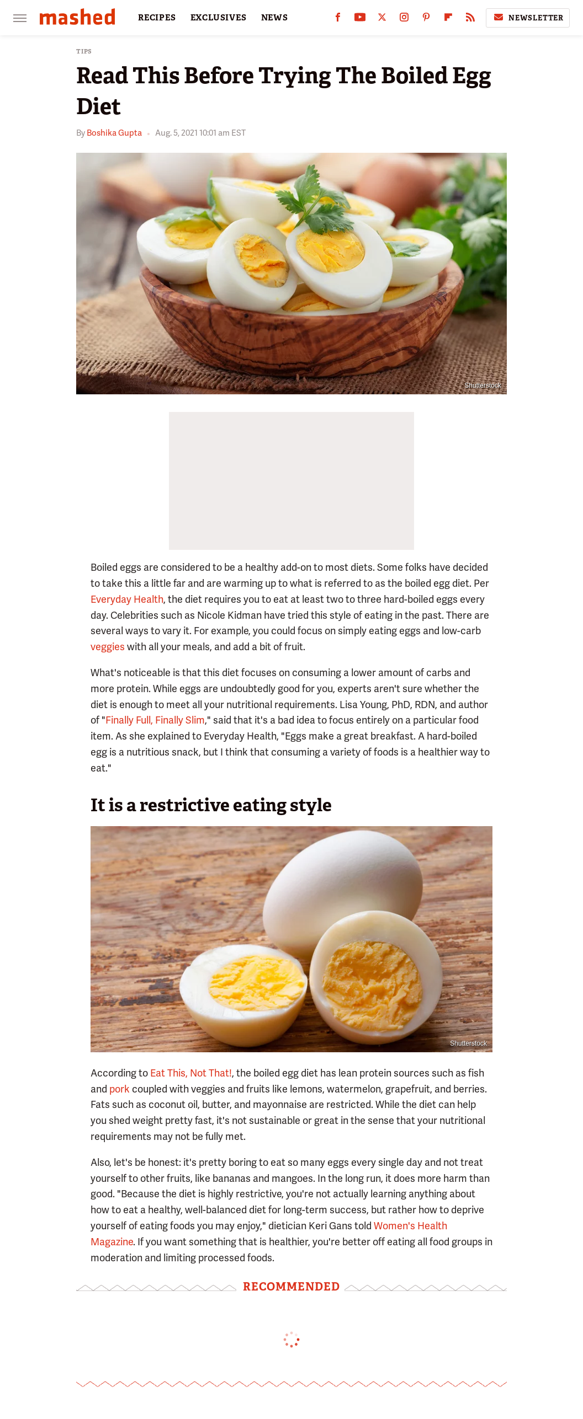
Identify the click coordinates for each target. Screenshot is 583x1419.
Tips (84, 52)
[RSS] (470, 19)
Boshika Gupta (114, 132)
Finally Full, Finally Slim (155, 720)
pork (119, 1089)
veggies (108, 646)
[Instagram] (404, 19)
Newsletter (528, 18)
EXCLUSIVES (218, 17)
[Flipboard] (448, 19)
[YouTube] (360, 19)
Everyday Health (127, 599)
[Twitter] (382, 19)
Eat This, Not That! (191, 1073)
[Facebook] (337, 19)
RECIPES (157, 17)
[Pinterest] (426, 19)
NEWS (274, 17)
